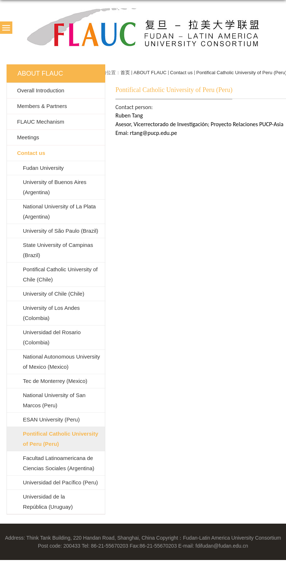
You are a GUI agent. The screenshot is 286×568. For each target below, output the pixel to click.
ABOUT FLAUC (150, 72)
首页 (125, 72)
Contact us (181, 72)
